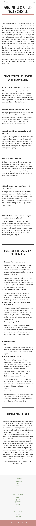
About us (18, 501)
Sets (18, 483)
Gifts (17, 485)
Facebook (18, 514)
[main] (18, 10)
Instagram (18, 516)
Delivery (18, 499)
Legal (18, 504)
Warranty (18, 503)
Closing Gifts (18, 481)
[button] (2, 2)
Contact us (18, 497)
